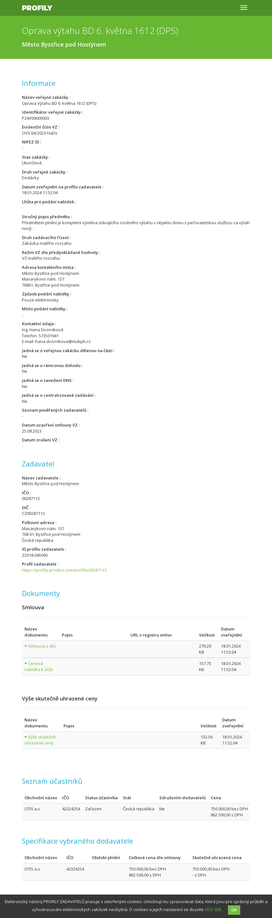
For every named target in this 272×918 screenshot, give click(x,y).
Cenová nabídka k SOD (38, 666)
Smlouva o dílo (42, 646)
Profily (37, 7)
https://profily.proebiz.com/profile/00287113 (64, 570)
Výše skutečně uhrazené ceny (40, 740)
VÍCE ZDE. (213, 909)
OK (234, 910)
